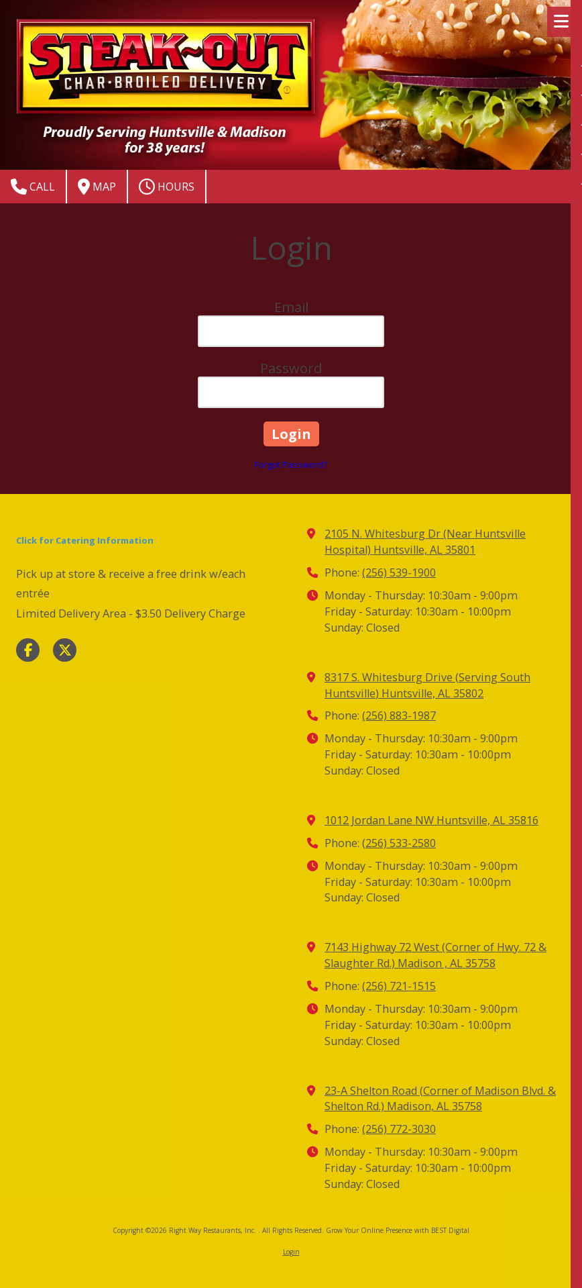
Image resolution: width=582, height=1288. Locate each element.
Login (291, 1251)
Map (97, 187)
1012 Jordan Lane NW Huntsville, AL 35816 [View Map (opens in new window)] (431, 820)
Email (291, 307)
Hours (166, 187)
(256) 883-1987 (399, 715)
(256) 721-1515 (399, 986)
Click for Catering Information (85, 540)
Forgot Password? (291, 464)
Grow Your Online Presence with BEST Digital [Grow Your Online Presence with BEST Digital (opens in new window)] (397, 1230)
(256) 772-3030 (399, 1129)
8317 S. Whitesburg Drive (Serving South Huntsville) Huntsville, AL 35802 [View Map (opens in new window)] (427, 685)
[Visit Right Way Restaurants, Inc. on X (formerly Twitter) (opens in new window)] (64, 650)
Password (291, 368)
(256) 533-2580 (399, 843)
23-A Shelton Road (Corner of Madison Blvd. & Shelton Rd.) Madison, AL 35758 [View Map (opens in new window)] (440, 1098)
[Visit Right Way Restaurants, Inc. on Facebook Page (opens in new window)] (28, 650)
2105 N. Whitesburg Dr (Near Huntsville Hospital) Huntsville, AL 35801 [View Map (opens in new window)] (425, 541)
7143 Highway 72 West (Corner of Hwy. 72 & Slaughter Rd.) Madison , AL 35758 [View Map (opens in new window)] (435, 955)
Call (33, 187)
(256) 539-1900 (399, 572)
